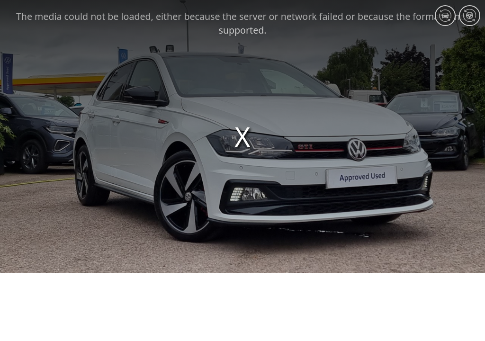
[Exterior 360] (445, 15)
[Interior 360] (469, 15)
